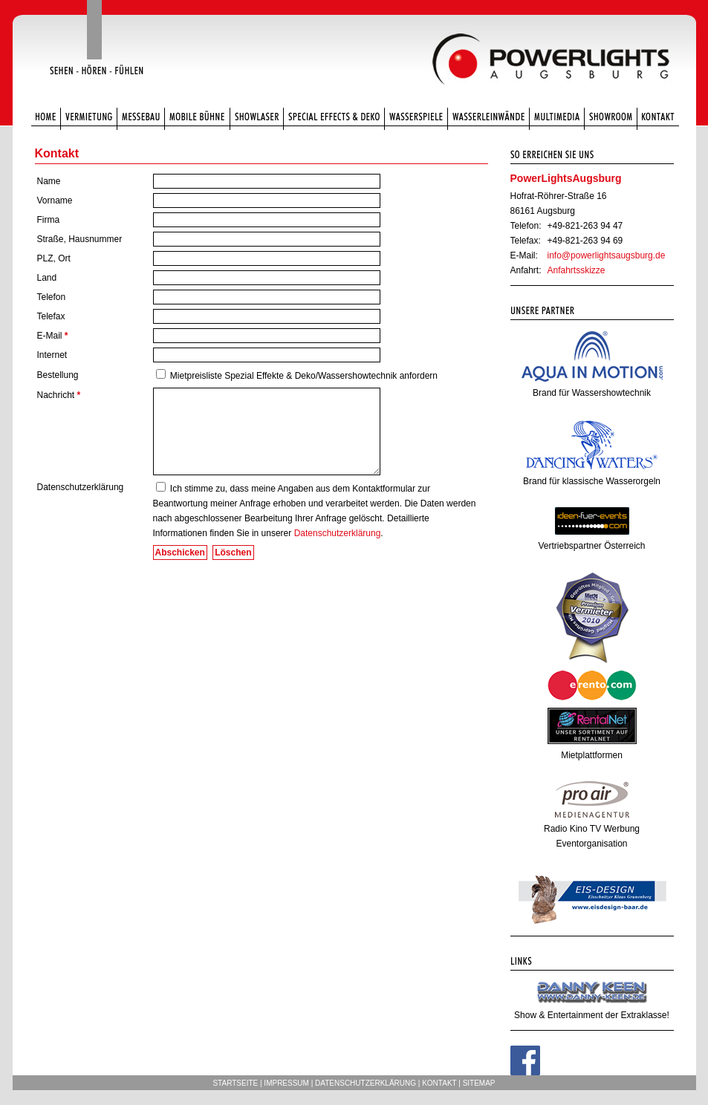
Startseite (235, 1083)
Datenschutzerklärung (337, 533)
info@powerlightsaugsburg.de (607, 255)
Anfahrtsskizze (576, 270)
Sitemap (479, 1083)
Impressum (286, 1083)
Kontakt (439, 1083)
